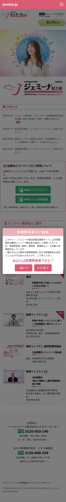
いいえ (42, 268)
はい (24, 268)
